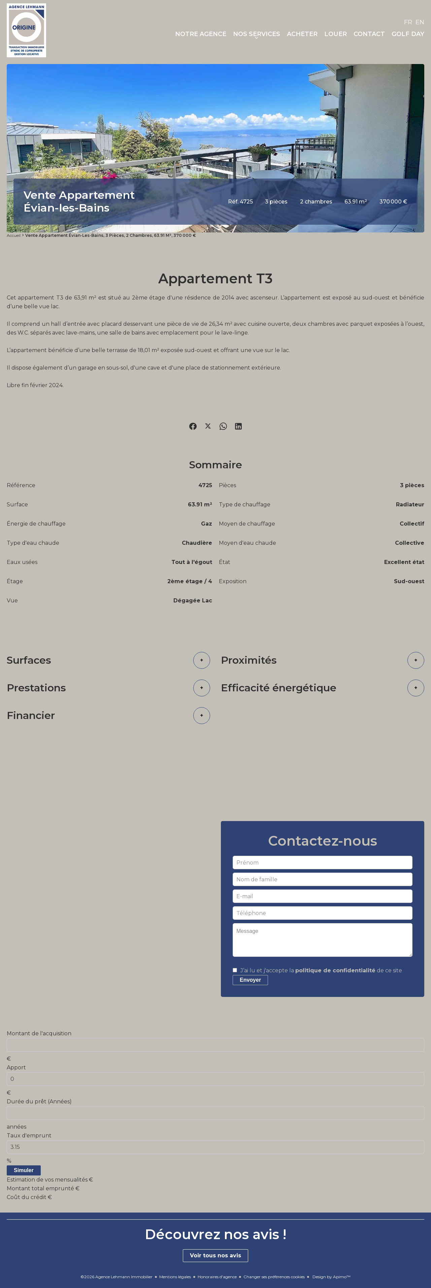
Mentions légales (175, 1276)
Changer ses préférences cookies (274, 1276)
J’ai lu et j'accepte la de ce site (321, 970)
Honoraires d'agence (217, 1276)
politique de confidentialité (335, 970)
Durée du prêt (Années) (39, 1101)
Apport (16, 1067)
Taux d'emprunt (29, 1135)
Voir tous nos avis (215, 1255)
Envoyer (250, 980)
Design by (331, 1276)
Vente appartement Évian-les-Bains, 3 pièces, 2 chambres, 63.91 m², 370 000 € (110, 235)
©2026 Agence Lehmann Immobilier (116, 1276)
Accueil (14, 235)
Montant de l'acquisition (39, 1033)
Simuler (24, 1170)
